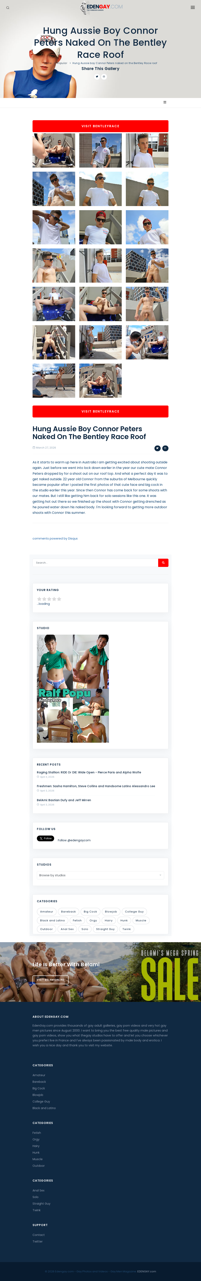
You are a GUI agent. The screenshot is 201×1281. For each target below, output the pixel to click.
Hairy (109, 920)
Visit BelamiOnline (50, 979)
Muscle (141, 920)
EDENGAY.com (146, 1271)
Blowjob (111, 912)
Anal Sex (67, 929)
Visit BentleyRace (100, 126)
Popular (62, 63)
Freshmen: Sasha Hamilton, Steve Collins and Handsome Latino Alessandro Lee (96, 786)
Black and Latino (52, 920)
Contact (39, 1235)
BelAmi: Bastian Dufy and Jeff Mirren (64, 800)
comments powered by (55, 538)
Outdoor (46, 929)
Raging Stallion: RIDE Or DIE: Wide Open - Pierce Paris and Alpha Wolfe (89, 772)
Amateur (46, 912)
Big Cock (90, 912)
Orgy (93, 920)
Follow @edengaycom (74, 840)
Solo (85, 929)
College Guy (134, 912)
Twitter (38, 1241)
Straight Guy (105, 929)
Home (48, 63)
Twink (127, 929)
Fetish (77, 920)
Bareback (68, 912)
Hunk (124, 920)
